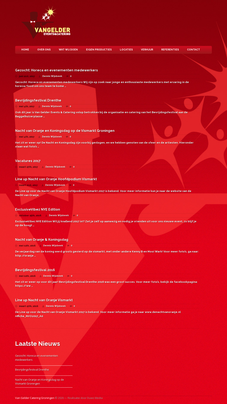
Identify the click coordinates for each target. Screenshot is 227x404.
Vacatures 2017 (28, 161)
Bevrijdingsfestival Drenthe (38, 100)
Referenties (170, 49)
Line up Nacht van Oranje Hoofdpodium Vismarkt (56, 179)
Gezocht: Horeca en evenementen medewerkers (56, 70)
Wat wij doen (68, 49)
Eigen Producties (99, 49)
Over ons (44, 49)
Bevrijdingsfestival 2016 (35, 270)
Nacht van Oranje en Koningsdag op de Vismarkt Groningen (65, 131)
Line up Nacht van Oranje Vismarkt (44, 300)
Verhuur (147, 49)
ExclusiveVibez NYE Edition (37, 209)
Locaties (126, 49)
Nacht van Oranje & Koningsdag (41, 240)
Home (25, 49)
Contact (193, 49)
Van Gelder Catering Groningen (47, 23)
